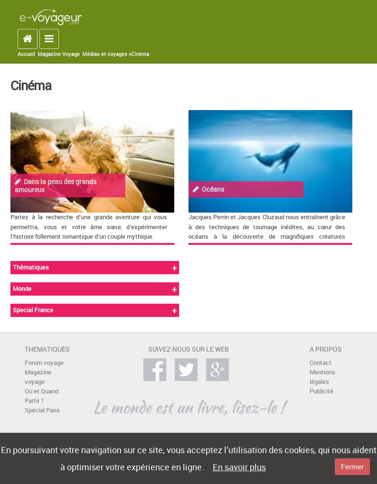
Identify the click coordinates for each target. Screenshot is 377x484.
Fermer (352, 466)
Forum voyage (44, 363)
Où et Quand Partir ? (41, 396)
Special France (33, 310)
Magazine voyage (38, 377)
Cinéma (140, 54)
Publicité (321, 391)
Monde (22, 289)
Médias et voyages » (106, 54)
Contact (320, 363)
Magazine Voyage (59, 54)
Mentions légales (322, 377)
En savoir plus (239, 467)
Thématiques (31, 267)
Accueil (26, 54)
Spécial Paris (42, 410)
